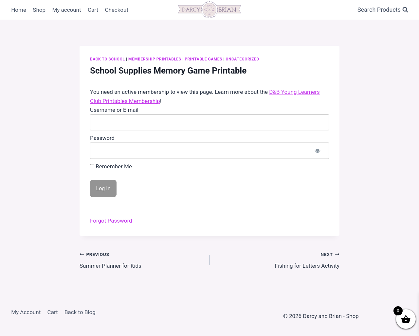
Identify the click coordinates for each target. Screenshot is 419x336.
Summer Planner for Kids (142, 259)
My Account (26, 312)
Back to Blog (80, 312)
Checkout (116, 10)
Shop (39, 10)
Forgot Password (111, 220)
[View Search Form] (383, 10)
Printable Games (203, 59)
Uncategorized (242, 59)
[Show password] (317, 151)
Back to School (107, 59)
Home (18, 10)
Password (102, 138)
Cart (93, 10)
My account (66, 10)
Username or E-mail (114, 110)
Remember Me (111, 166)
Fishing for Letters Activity (277, 259)
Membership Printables (154, 59)
